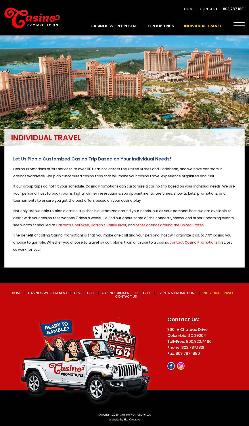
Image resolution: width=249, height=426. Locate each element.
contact (209, 9)
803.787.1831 (234, 9)
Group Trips (161, 26)
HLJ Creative (132, 419)
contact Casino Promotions (193, 242)
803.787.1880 (188, 353)
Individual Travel (203, 26)
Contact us (126, 296)
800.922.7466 (199, 341)
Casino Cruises (115, 293)
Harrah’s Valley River (108, 225)
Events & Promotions (178, 293)
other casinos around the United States (170, 225)
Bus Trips (144, 293)
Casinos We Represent (114, 26)
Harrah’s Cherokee (72, 225)
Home (189, 9)
